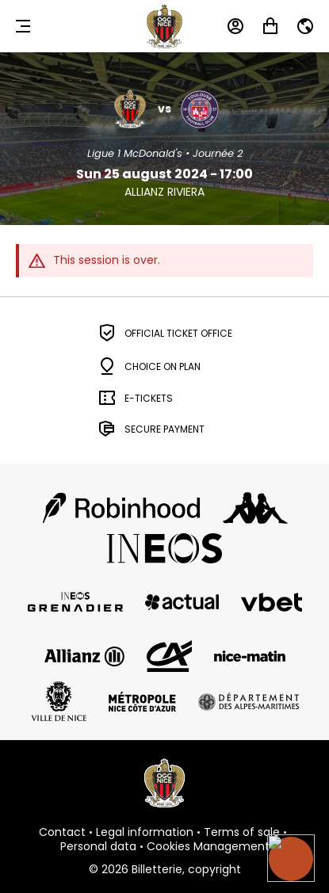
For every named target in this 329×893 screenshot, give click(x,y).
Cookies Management (208, 847)
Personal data (98, 847)
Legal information (144, 833)
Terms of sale (242, 833)
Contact (62, 833)
